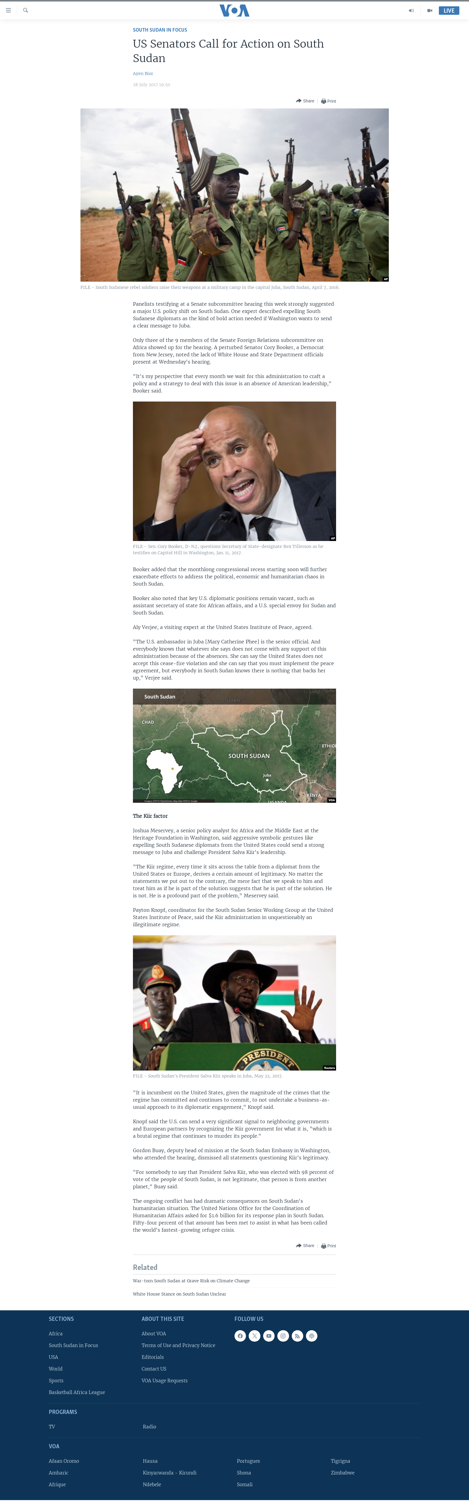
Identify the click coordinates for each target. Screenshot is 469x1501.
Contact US (154, 1369)
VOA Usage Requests (165, 1381)
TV (52, 1427)
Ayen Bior (143, 73)
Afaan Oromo (64, 1461)
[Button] (305, 101)
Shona (244, 1473)
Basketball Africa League (77, 1393)
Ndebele (152, 1484)
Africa (56, 1334)
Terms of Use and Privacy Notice (178, 1345)
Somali (245, 1484)
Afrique (57, 1484)
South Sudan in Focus (73, 1345)
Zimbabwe (342, 1473)
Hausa (150, 1461)
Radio (149, 1427)
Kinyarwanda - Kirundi (170, 1473)
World (56, 1369)
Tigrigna (340, 1461)
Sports (56, 1381)
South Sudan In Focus (160, 30)
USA (53, 1357)
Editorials (153, 1357)
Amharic (58, 1473)
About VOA (154, 1334)
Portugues (248, 1461)
